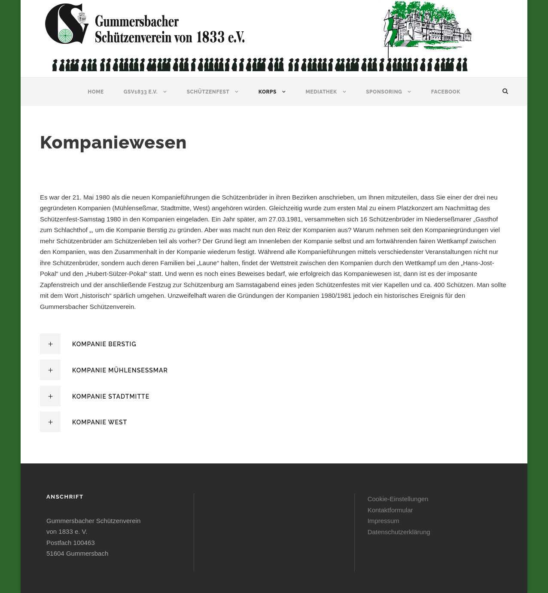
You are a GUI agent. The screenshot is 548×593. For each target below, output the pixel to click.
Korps (268, 92)
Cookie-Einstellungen (398, 498)
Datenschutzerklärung (399, 532)
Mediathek (321, 92)
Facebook (445, 92)
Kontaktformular (390, 510)
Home (96, 92)
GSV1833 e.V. (141, 92)
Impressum (383, 520)
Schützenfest (208, 92)
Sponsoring (384, 92)
